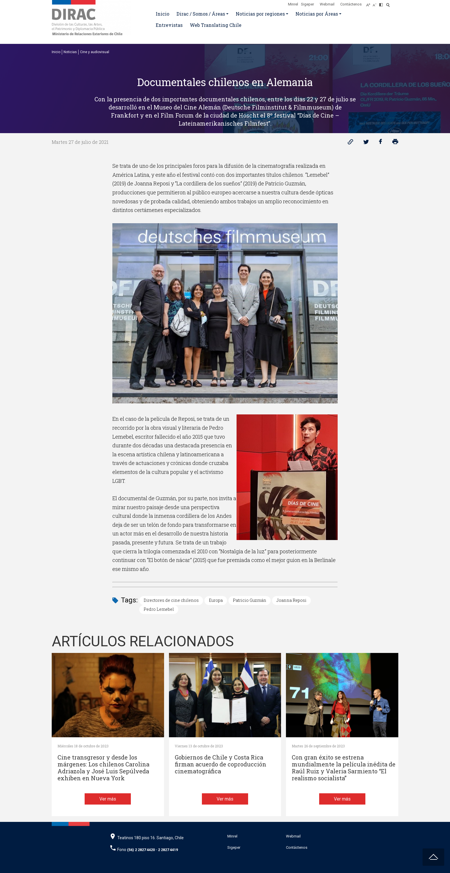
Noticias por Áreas (316, 13)
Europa (216, 600)
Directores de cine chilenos (171, 600)
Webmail (327, 4)
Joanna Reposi (291, 600)
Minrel (293, 4)
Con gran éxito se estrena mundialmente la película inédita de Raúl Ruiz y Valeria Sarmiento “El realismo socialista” (343, 768)
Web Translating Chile (215, 25)
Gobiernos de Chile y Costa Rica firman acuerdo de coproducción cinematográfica (220, 764)
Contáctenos (351, 4)
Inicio (162, 13)
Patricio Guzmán (249, 600)
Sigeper (307, 4)
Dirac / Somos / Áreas (200, 13)
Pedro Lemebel (159, 609)
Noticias (70, 52)
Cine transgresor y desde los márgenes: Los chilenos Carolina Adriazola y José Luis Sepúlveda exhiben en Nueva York (103, 768)
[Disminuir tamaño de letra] (376, 3)
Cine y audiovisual (94, 52)
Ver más (107, 799)
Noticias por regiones (260, 13)
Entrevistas (169, 25)
